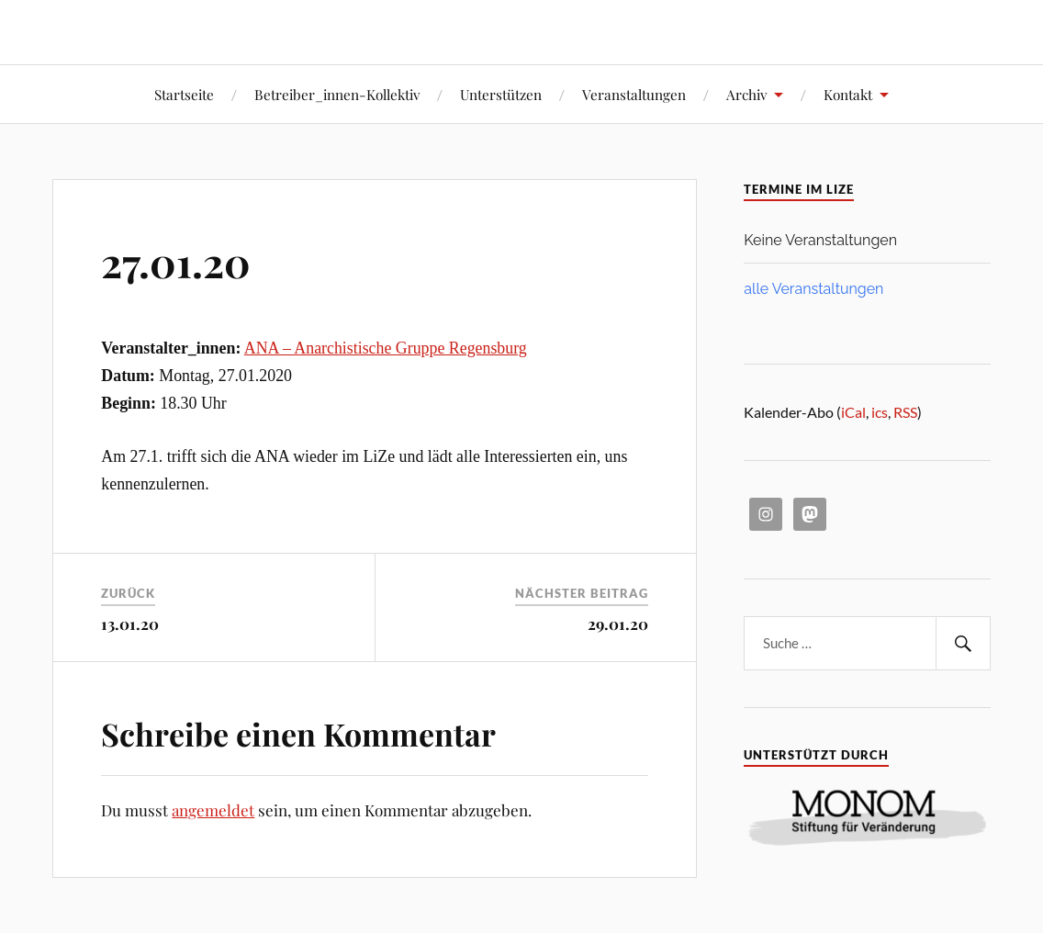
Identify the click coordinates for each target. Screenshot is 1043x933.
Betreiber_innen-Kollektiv (337, 94)
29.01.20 (618, 623)
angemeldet (213, 810)
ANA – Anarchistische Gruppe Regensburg (385, 348)
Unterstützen (501, 94)
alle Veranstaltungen (813, 289)
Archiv (746, 94)
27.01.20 (176, 261)
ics (879, 412)
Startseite (184, 94)
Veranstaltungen (634, 94)
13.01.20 (130, 623)
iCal (853, 412)
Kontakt (848, 94)
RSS (905, 412)
